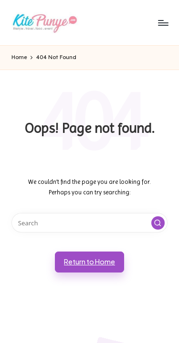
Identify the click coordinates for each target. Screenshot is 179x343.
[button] (158, 223)
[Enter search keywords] (89, 222)
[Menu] (163, 22)
